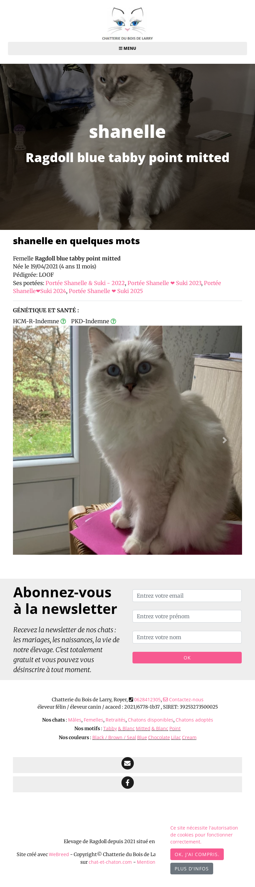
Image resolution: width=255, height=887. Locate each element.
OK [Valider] (187, 657)
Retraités (116, 720)
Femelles (93, 720)
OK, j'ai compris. (197, 854)
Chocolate (159, 737)
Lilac (176, 737)
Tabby (110, 728)
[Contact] (127, 765)
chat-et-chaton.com (111, 862)
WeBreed (59, 854)
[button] (30, 440)
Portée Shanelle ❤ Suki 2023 (164, 283)
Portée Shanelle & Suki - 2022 (85, 283)
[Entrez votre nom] (187, 637)
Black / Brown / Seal (114, 737)
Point (175, 728)
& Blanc (126, 728)
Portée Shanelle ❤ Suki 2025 (106, 291)
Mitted (143, 728)
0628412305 (147, 699)
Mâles (74, 720)
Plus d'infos (192, 868)
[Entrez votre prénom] (187, 616)
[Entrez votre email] (187, 595)
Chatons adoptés (194, 720)
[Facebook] (127, 784)
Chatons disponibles (150, 720)
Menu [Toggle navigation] (127, 48)
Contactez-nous (183, 699)
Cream (189, 737)
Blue (142, 737)
